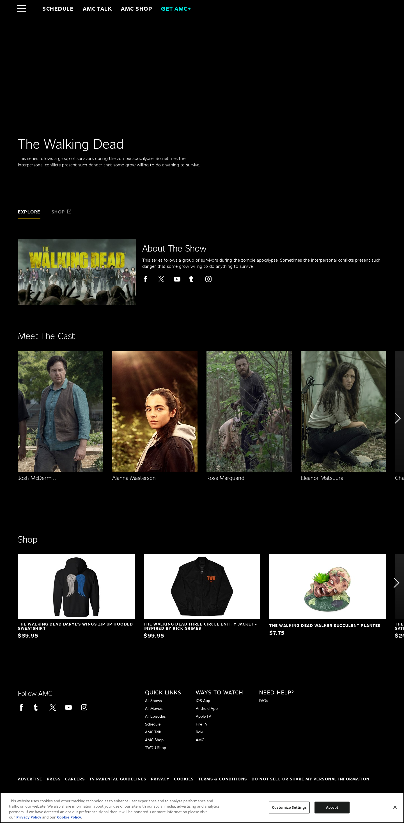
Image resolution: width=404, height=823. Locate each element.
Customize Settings (289, 807)
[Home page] (81, 679)
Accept (332, 807)
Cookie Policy (69, 817)
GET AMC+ (176, 8)
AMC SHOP (136, 8)
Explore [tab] (29, 212)
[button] (397, 434)
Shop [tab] (62, 212)
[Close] (395, 807)
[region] (202, 808)
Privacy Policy (28, 817)
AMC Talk (97, 8)
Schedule (58, 8)
